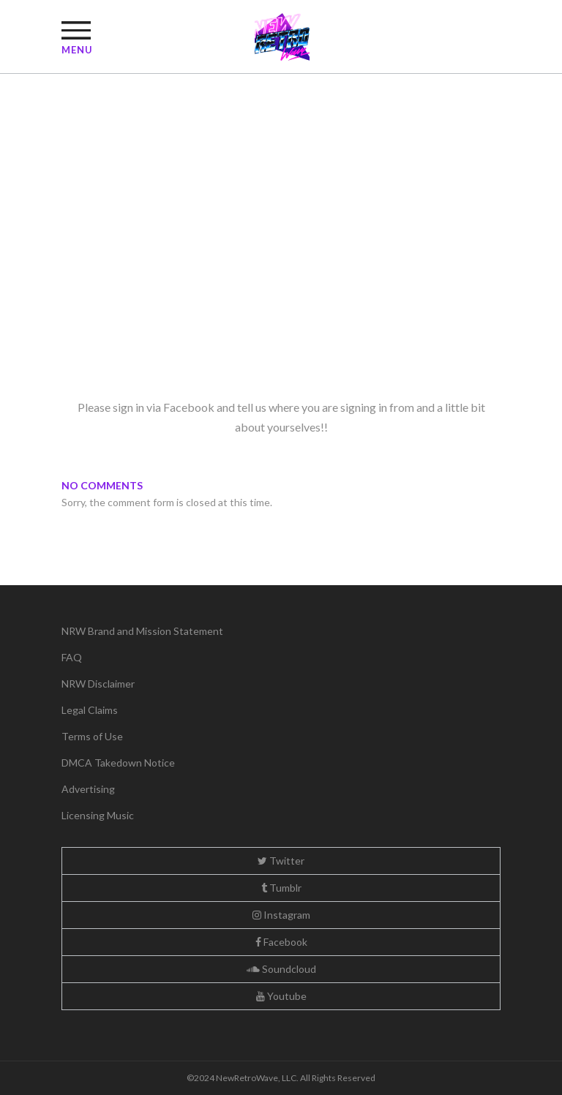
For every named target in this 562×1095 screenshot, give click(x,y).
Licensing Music (97, 815)
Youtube (281, 996)
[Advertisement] (281, 276)
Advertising (88, 789)
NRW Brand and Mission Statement (142, 631)
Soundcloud (281, 969)
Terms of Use (92, 736)
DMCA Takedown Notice (118, 762)
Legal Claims (89, 710)
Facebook (281, 942)
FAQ (71, 657)
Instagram (281, 914)
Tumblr (281, 887)
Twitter (281, 860)
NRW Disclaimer (98, 683)
